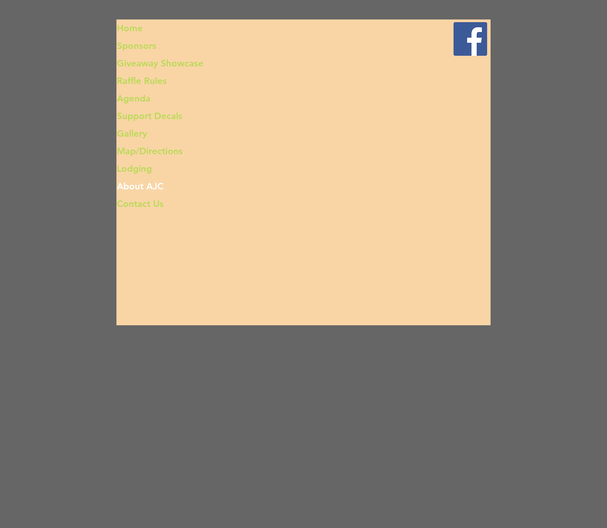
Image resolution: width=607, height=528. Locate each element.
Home (130, 28)
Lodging (134, 168)
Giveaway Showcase (160, 63)
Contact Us (140, 203)
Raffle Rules (142, 80)
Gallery (132, 133)
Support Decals (149, 115)
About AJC (140, 186)
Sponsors (137, 45)
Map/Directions (150, 151)
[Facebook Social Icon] (470, 39)
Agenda (133, 98)
